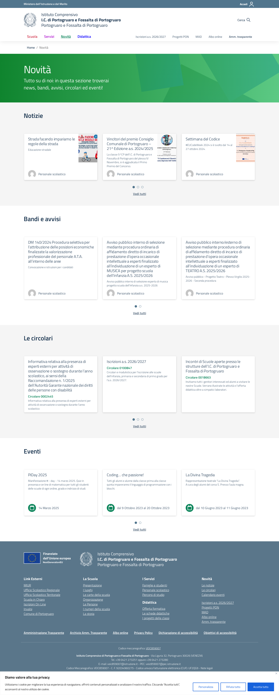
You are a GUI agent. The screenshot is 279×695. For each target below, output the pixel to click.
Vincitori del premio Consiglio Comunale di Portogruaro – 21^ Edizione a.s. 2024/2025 (130, 143)
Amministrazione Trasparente (44, 632)
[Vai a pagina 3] (142, 187)
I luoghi (88, 590)
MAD (199, 36)
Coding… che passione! (125, 475)
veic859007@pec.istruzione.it (163, 664)
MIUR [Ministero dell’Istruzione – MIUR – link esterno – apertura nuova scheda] (27, 585)
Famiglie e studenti (154, 585)
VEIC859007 (153, 648)
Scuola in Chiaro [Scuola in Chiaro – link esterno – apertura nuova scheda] (34, 599)
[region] (139, 683)
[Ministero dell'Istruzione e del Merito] (45, 4)
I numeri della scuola (96, 609)
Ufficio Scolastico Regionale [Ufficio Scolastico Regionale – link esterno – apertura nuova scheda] (42, 590)
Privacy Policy (143, 632)
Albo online (215, 36)
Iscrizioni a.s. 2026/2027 (151, 36)
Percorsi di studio (153, 594)
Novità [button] (66, 36)
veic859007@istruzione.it (122, 664)
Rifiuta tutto (233, 687)
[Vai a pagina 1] (133, 187)
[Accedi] (247, 4)
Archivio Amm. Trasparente (88, 632)
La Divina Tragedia (200, 475)
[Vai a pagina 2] (138, 187)
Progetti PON (180, 36)
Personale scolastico (155, 590)
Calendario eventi (213, 594)
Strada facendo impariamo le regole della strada (51, 141)
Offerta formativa (153, 608)
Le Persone (90, 604)
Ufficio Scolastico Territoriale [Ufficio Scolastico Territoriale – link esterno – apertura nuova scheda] (42, 594)
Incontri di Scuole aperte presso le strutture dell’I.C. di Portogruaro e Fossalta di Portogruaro (213, 366)
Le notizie (208, 585)
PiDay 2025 (37, 475)
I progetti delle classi (155, 618)
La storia (88, 613)
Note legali (207, 668)
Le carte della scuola (96, 594)
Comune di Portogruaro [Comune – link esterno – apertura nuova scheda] (39, 613)
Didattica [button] (84, 36)
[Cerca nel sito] (244, 20)
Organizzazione (93, 599)
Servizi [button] (49, 36)
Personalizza (206, 687)
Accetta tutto (260, 687)
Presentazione (92, 585)
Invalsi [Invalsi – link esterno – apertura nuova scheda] (28, 609)
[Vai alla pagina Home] (31, 47)
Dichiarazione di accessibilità (178, 632)
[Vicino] (276, 673)
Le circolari (209, 590)
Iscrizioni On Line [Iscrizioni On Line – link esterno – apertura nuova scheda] (35, 604)
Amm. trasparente (240, 36)
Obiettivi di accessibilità (220, 632)
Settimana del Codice (203, 139)
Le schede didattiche (155, 613)
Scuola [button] (32, 36)
